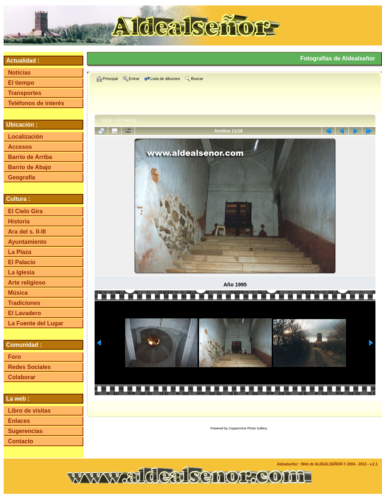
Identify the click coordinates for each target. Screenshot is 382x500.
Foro (14, 357)
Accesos (20, 147)
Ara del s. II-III (27, 232)
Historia (19, 221)
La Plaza (19, 252)
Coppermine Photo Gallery (247, 428)
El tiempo (21, 83)
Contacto (20, 441)
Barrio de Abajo (29, 167)
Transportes (24, 93)
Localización (25, 137)
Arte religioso (26, 282)
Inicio (107, 120)
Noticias (19, 73)
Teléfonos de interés (36, 103)
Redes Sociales (29, 367)
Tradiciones (24, 303)
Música (18, 293)
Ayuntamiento (27, 242)
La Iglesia (21, 272)
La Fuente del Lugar (35, 323)
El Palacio (22, 262)
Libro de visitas (29, 411)
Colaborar (22, 377)
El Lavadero (24, 313)
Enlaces (19, 421)
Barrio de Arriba (30, 157)
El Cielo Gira (25, 211)
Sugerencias (25, 431)
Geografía (21, 177)
